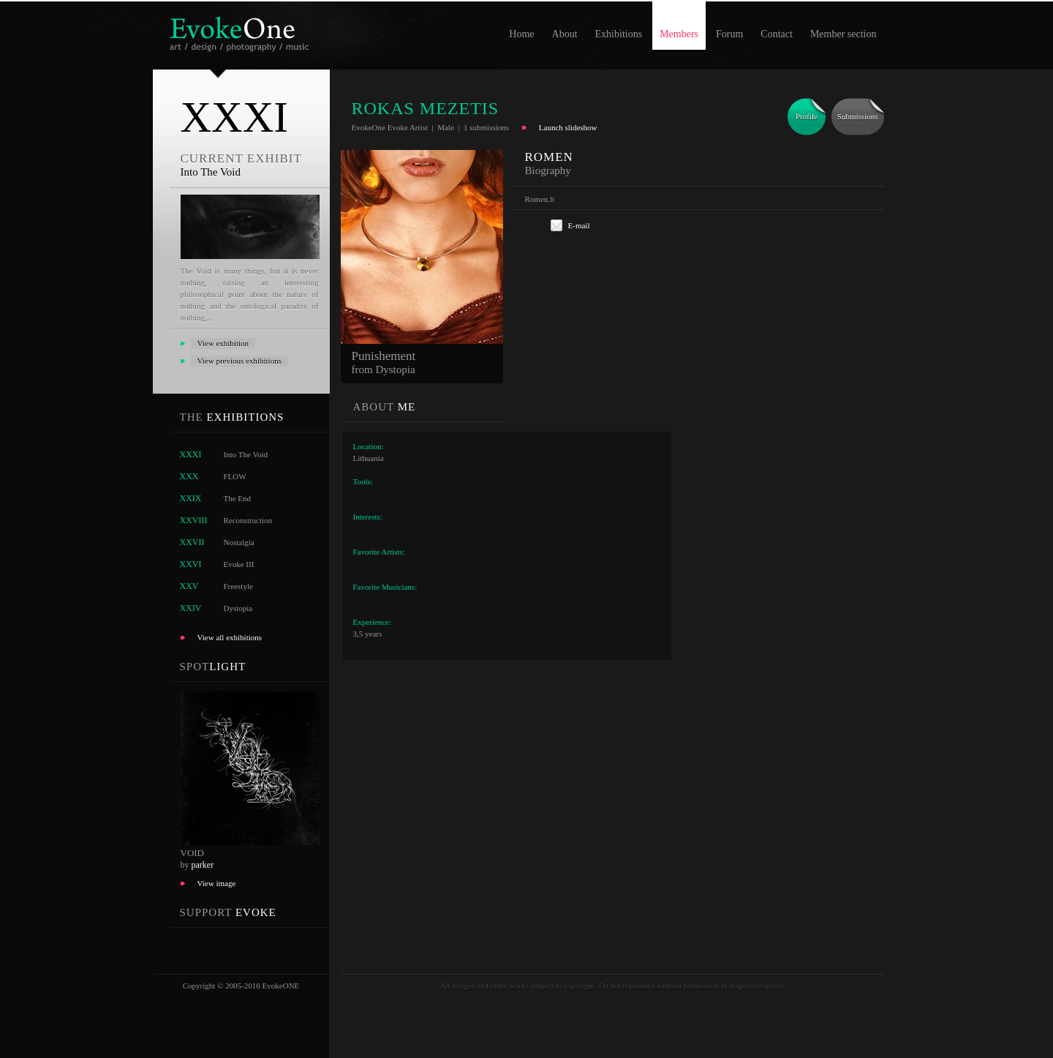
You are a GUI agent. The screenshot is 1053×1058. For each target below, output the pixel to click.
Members (679, 34)
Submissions (857, 116)
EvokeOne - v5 (242, 30)
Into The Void (246, 454)
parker (203, 865)
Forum (729, 34)
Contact (776, 34)
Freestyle (238, 586)
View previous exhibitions (239, 360)
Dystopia (238, 608)
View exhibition (223, 343)
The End (238, 498)
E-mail (579, 225)
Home (521, 34)
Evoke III (239, 564)
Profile (807, 116)
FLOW (235, 476)
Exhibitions (619, 34)
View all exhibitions (230, 637)
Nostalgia (239, 542)
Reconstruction (248, 520)
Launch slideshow (568, 127)
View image (216, 883)
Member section (843, 34)
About (565, 34)
